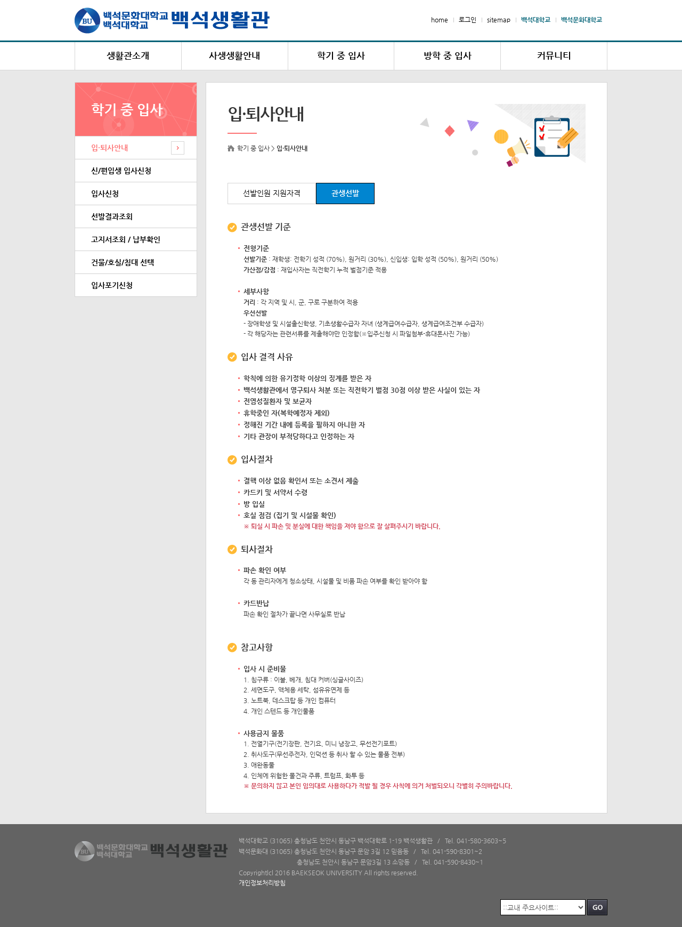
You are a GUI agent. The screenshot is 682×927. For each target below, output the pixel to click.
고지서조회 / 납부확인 (125, 239)
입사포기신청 (112, 285)
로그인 (467, 19)
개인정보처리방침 (262, 882)
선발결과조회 (112, 216)
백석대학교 (535, 19)
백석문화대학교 (581, 19)
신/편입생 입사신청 (121, 170)
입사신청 (105, 193)
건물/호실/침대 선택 (122, 262)
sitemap (498, 19)
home (439, 19)
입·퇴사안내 (109, 147)
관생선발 (345, 193)
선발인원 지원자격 (272, 193)
